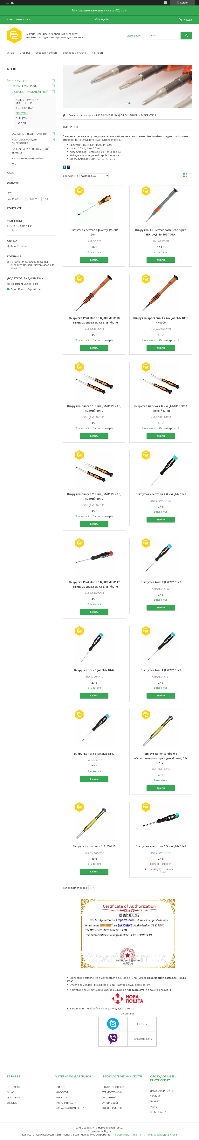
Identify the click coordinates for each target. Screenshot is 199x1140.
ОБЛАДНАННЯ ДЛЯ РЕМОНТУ (29, 133)
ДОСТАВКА (13, 1097)
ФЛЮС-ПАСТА (63, 1097)
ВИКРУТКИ (22, 113)
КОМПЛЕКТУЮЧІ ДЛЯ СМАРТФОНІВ (24, 141)
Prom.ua (119, 1127)
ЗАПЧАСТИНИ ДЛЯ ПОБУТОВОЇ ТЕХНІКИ (30, 150)
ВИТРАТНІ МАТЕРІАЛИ (25, 86)
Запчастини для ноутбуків (28, 158)
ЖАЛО (153, 1106)
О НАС (10, 1092)
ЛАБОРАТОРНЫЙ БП (162, 1091)
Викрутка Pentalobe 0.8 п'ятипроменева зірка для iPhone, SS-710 (160, 758)
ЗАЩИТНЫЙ (109, 1097)
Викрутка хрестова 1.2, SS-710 (94, 846)
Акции (11, 172)
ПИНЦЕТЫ (21, 118)
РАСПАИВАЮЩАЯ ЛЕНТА (69, 1108)
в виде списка (190, 176)
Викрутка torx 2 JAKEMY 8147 (161, 582)
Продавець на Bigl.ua (99, 1131)
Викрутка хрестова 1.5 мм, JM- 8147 (161, 846)
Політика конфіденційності (161, 1134)
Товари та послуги (80, 115)
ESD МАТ (155, 1096)
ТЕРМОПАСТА (158, 1112)
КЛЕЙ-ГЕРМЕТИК (112, 1108)
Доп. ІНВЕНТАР (24, 108)
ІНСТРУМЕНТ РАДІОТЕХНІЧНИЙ (117, 115)
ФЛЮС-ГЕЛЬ (62, 1092)
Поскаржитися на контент (128, 1134)
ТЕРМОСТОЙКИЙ (112, 1092)
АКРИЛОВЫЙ (110, 1102)
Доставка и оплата (74, 52)
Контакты (98, 52)
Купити (94, 260)
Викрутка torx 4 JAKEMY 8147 (161, 670)
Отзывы (25, 52)
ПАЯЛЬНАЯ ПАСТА (65, 1102)
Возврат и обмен (46, 52)
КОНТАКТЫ (13, 1087)
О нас (10, 52)
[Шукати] (186, 35)
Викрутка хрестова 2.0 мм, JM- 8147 (161, 494)
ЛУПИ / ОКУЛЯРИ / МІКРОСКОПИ (27, 101)
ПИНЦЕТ (155, 1101)
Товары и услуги (17, 80)
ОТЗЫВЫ (12, 1102)
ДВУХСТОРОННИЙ (113, 1087)
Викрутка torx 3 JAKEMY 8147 (94, 670)
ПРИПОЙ (60, 1087)
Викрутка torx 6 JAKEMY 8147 (94, 753)
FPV (14, 164)
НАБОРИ (21, 123)
